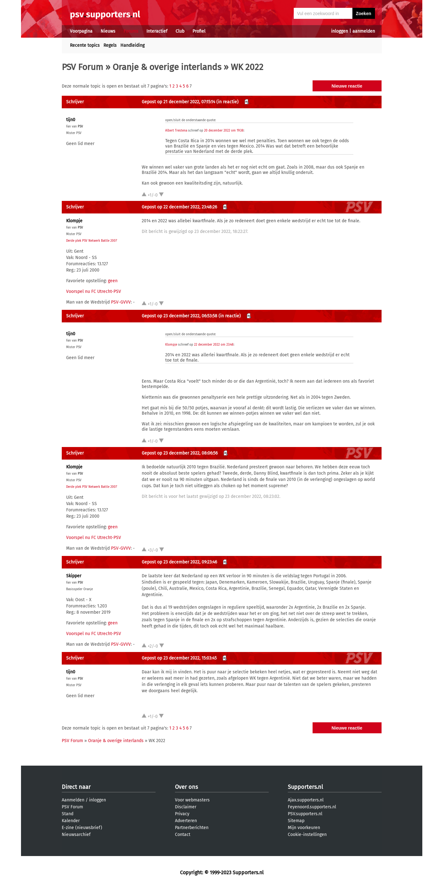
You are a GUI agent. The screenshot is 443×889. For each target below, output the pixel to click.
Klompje (74, 221)
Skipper (73, 576)
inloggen (339, 31)
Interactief (156, 31)
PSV (80, 126)
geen (113, 280)
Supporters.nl (305, 787)
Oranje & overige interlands (167, 67)
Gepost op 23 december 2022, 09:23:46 (179, 562)
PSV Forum (82, 67)
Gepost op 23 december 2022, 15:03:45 (179, 658)
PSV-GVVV (121, 302)
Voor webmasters (192, 800)
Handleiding (132, 45)
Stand (67, 813)
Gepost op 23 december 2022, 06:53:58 (179, 316)
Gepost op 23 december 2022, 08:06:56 (180, 453)
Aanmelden (73, 800)
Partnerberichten (191, 827)
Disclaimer (185, 807)
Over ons (186, 787)
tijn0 (70, 119)
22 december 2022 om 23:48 (214, 345)
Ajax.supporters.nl (306, 800)
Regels (110, 45)
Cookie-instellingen (307, 834)
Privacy (182, 813)
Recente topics (85, 45)
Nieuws (108, 31)
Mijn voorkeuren (304, 827)
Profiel (198, 31)
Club (180, 31)
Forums (131, 31)
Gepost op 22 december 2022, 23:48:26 (179, 207)
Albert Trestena (176, 130)
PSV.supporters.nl (305, 813)
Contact (182, 834)
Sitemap (296, 820)
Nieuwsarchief (76, 834)
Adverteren (186, 820)
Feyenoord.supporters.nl (312, 807)
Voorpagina (81, 31)
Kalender (71, 820)
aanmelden (363, 31)
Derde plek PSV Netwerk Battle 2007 (91, 241)
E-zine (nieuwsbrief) (82, 827)
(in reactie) (227, 102)
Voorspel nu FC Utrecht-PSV (93, 291)
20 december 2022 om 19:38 (224, 130)
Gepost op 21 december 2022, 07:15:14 (178, 102)
